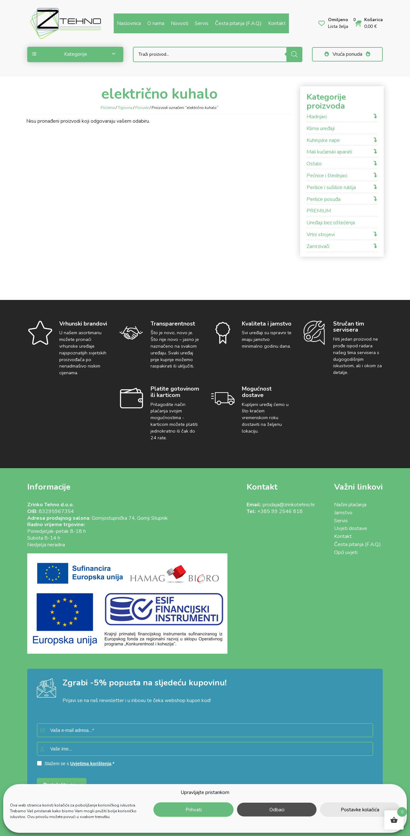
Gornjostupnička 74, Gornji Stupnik (130, 518)
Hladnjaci (317, 116)
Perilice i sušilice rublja (331, 187)
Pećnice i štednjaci (327, 175)
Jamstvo (343, 512)
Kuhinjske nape (323, 140)
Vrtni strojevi (321, 234)
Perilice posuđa (323, 199)
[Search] (294, 54)
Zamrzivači (318, 246)
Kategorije (73, 54)
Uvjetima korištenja (90, 763)
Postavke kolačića (360, 810)
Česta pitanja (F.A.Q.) (238, 23)
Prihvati (193, 810)
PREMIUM (319, 211)
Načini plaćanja (350, 504)
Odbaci (276, 810)
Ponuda (142, 107)
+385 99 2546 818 (280, 511)
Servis (202, 23)
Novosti (179, 23)
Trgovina (125, 107)
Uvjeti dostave (350, 528)
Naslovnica (129, 23)
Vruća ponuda (347, 54)
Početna (108, 107)
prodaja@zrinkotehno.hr (289, 504)
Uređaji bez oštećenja (331, 222)
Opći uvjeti (345, 552)
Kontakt (277, 23)
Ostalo (314, 164)
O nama (155, 23)
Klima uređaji (321, 128)
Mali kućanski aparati (329, 152)
